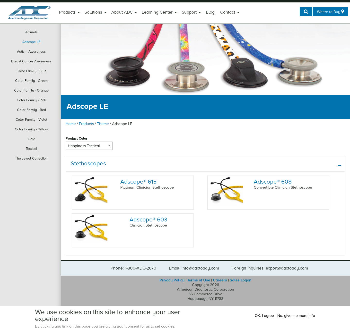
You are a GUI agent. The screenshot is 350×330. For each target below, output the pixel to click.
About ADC (122, 12)
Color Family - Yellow (31, 129)
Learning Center (157, 12)
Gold (31, 139)
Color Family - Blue (31, 71)
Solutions (93, 12)
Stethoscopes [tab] (88, 163)
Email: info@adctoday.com (194, 268)
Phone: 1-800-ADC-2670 (133, 268)
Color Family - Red (31, 110)
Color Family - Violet (31, 120)
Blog (210, 12)
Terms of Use (198, 280)
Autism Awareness (31, 52)
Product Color (76, 138)
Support (189, 12)
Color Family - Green (31, 81)
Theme (103, 123)
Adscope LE (31, 42)
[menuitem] (69, 13)
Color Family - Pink (31, 100)
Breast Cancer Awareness (31, 61)
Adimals (31, 32)
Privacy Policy (171, 280)
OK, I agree (264, 316)
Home (71, 123)
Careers (220, 280)
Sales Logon (240, 280)
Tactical (31, 149)
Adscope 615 (138, 181)
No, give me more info (296, 316)
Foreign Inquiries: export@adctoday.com (270, 268)
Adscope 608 (273, 181)
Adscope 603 (148, 219)
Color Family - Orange (31, 90)
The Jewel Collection (31, 158)
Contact (227, 12)
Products (67, 12)
